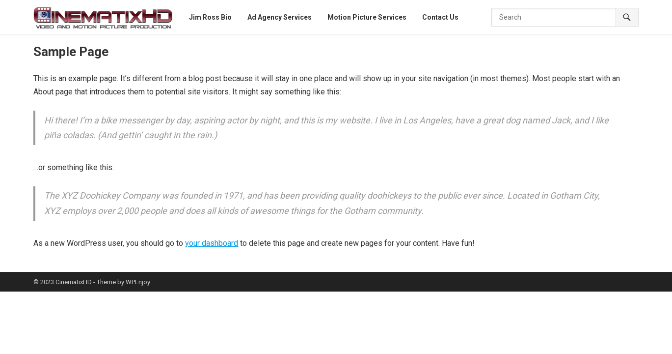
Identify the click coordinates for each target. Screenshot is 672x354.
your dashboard (211, 243)
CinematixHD (73, 282)
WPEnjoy (138, 282)
